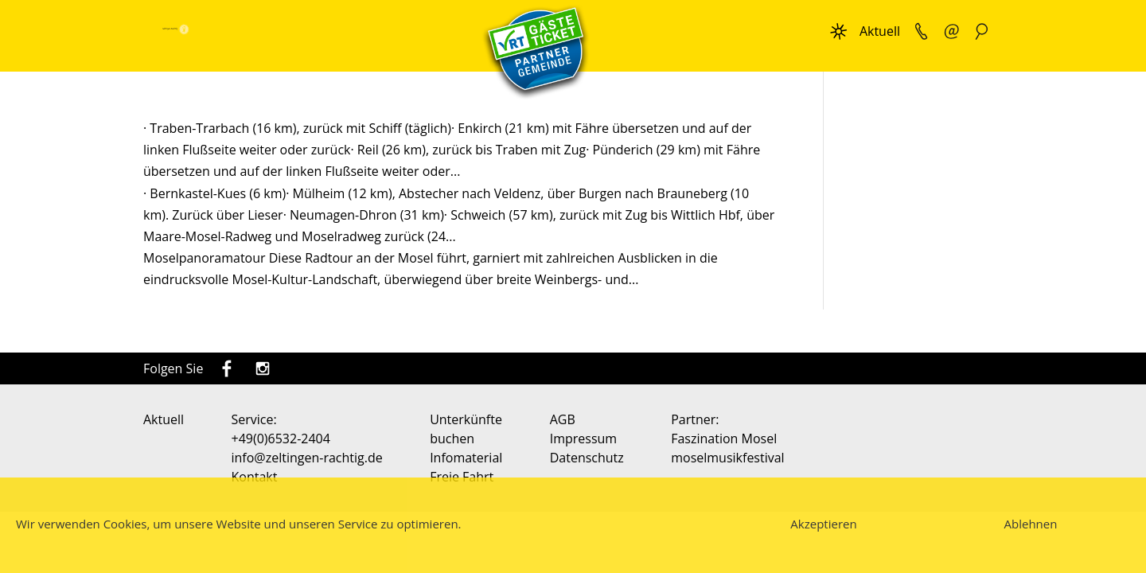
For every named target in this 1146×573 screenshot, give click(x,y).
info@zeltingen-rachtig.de (307, 457)
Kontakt (255, 476)
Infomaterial (466, 457)
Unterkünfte (466, 419)
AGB (562, 419)
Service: (254, 419)
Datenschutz (587, 457)
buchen (452, 438)
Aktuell (880, 31)
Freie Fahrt (461, 476)
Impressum (583, 438)
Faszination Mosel (724, 438)
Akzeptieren (823, 524)
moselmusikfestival (727, 457)
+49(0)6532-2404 (281, 438)
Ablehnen (1031, 524)
